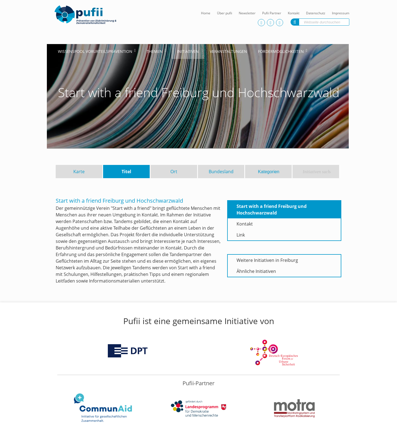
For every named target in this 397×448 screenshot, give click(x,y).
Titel (126, 172)
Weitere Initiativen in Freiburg (267, 260)
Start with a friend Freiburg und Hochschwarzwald (272, 209)
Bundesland (221, 172)
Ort (173, 172)
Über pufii (224, 13)
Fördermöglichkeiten (281, 51)
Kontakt (293, 13)
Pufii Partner (271, 13)
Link (241, 235)
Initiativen (188, 51)
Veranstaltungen (228, 51)
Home (205, 13)
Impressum (340, 13)
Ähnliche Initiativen (256, 271)
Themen (155, 51)
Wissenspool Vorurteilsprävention (95, 51)
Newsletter (247, 13)
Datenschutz (315, 13)
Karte (79, 172)
